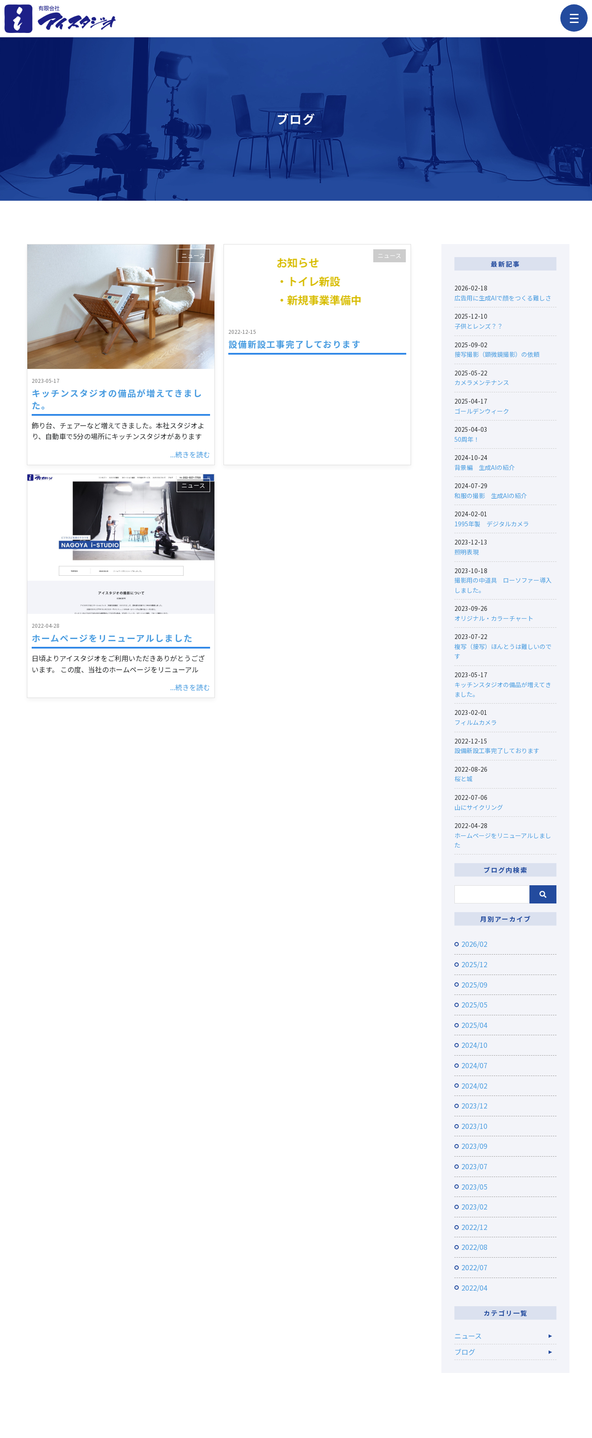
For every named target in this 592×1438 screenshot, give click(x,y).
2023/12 (474, 1105)
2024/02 (474, 1085)
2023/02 (474, 1206)
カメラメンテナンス (481, 382)
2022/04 (474, 1287)
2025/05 (474, 1004)
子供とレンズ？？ (478, 326)
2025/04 (474, 1025)
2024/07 (474, 1065)
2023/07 (474, 1166)
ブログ (464, 1352)
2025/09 (474, 984)
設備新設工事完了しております (294, 344)
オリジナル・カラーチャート (493, 618)
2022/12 (474, 1227)
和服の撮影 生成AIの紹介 (490, 495)
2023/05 (474, 1186)
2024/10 (474, 1045)
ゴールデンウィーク (481, 411)
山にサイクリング (478, 807)
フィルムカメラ (475, 722)
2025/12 (474, 964)
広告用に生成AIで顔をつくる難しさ (502, 297)
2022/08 (474, 1247)
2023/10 (474, 1126)
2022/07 (474, 1267)
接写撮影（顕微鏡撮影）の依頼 (496, 354)
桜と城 (463, 778)
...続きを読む (190, 454)
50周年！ (467, 439)
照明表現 (466, 552)
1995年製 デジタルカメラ (491, 523)
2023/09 (474, 1146)
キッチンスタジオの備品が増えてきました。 (117, 399)
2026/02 (474, 944)
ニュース (193, 255)
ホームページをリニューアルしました (112, 638)
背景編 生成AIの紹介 (484, 467)
